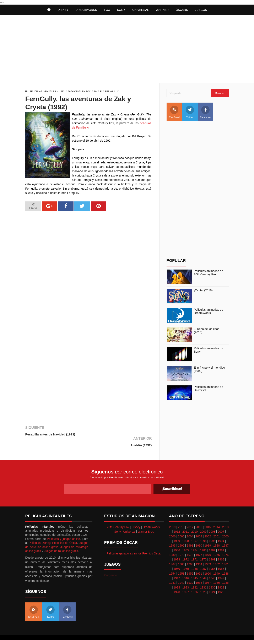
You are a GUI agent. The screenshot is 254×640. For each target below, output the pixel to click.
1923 (221, 581)
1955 (221, 558)
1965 (190, 553)
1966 (181, 553)
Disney (135, 516)
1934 (176, 576)
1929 (221, 576)
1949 (216, 562)
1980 (172, 544)
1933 (185, 576)
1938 (199, 572)
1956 (212, 558)
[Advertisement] (127, 49)
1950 (208, 562)
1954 (172, 562)
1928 (176, 581)
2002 (208, 525)
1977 (199, 544)
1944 (203, 567)
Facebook (205, 112)
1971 (194, 548)
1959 (185, 558)
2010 (194, 520)
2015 (208, 516)
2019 (172, 516)
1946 (185, 567)
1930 (212, 576)
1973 (176, 548)
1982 (212, 539)
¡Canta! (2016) (203, 290)
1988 (216, 534)
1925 (203, 581)
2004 (190, 525)
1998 (185, 530)
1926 (194, 581)
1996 (203, 530)
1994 (221, 530)
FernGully (112, 91)
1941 (172, 572)
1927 (185, 581)
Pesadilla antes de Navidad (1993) (50, 434)
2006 (172, 525)
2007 (221, 520)
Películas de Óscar (64, 532)
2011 (185, 520)
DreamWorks (151, 516)
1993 (172, 534)
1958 (194, 558)
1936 (216, 572)
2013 (225, 516)
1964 (199, 553)
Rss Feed (174, 112)
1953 (181, 562)
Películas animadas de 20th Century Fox (208, 272)
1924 (212, 581)
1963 (208, 553)
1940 (181, 572)
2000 (225, 525)
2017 (190, 516)
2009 (203, 520)
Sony (117, 520)
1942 (221, 567)
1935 (225, 572)
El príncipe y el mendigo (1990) (209, 369)
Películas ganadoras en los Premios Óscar (134, 542)
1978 (190, 544)
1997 (194, 530)
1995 (212, 530)
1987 (225, 534)
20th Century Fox (79, 91)
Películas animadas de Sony (208, 350)
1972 (185, 548)
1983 (203, 539)
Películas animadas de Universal (208, 388)
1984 (194, 539)
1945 (194, 567)
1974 (225, 544)
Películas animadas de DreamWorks (208, 311)
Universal (129, 520)
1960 (176, 558)
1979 (181, 544)
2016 (199, 516)
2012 (176, 520)
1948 (225, 562)
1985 (185, 539)
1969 (212, 548)
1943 (212, 567)
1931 (203, 576)
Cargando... (111, 564)
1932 (194, 576)
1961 (225, 553)
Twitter (190, 112)
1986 (176, 539)
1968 (221, 548)
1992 (61, 91)
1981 (221, 539)
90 (95, 91)
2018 (181, 516)
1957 (203, 558)
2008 (212, 520)
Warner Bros (146, 520)
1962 (216, 553)
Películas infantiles (43, 91)
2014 (216, 516)
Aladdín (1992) (140, 434)
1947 (176, 567)
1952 (190, 562)
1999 (176, 530)
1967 (172, 553)
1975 (216, 544)
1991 (190, 534)
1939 (190, 572)
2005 (181, 525)
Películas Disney (39, 532)
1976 (208, 544)
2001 (216, 525)
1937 (208, 572)
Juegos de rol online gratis (61, 540)
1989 (208, 534)
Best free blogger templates (149, 631)
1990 (199, 534)
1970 (203, 548)
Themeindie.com (120, 631)
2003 (199, 525)
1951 (199, 562)
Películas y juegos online (63, 528)
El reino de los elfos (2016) (206, 330)
